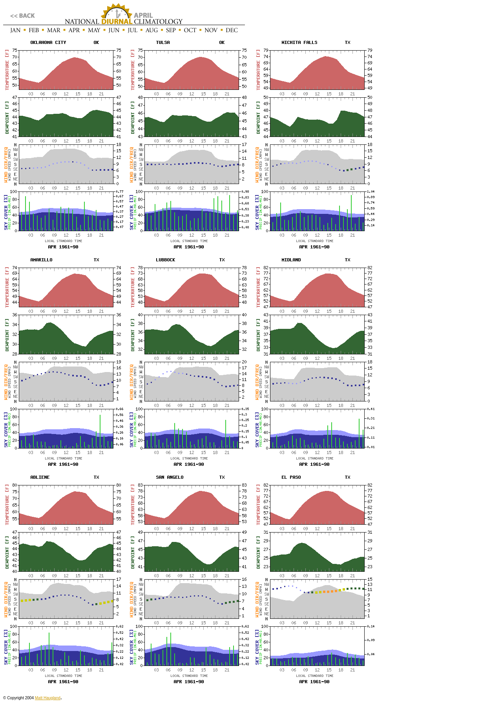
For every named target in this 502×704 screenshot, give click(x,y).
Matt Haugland (47, 698)
